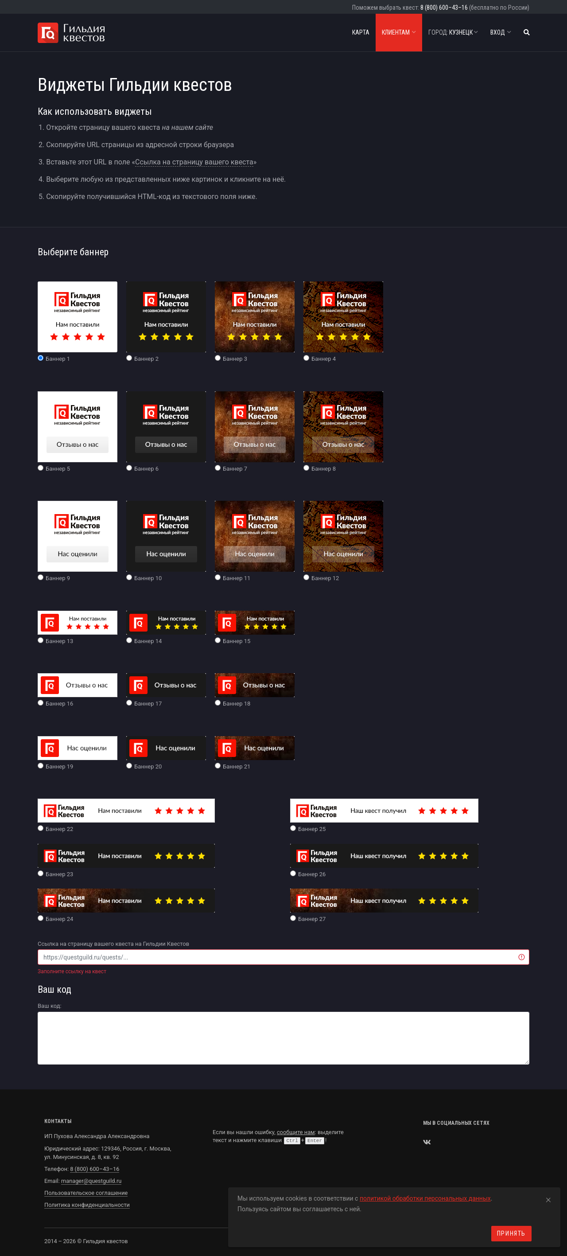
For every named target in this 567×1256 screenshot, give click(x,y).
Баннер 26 (384, 861)
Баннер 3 (255, 321)
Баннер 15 (255, 627)
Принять (511, 1233)
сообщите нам (296, 1132)
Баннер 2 (166, 321)
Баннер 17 (166, 690)
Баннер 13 (77, 627)
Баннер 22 (126, 815)
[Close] (548, 1198)
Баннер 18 (255, 690)
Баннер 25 (384, 815)
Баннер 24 (126, 905)
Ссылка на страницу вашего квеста (194, 162)
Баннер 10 (166, 541)
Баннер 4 (343, 321)
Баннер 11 (255, 541)
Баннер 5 (77, 431)
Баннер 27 (384, 905)
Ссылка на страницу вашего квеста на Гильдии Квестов (113, 943)
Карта (360, 32)
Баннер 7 (255, 431)
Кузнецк (453, 32)
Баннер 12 (343, 541)
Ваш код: (50, 1005)
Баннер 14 (166, 627)
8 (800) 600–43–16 (444, 7)
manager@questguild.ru (91, 1181)
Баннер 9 (77, 541)
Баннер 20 (166, 753)
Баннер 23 (126, 861)
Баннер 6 (166, 431)
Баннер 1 (77, 321)
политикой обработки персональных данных (425, 1198)
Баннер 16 (77, 690)
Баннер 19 (77, 753)
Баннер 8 (343, 431)
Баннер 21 (255, 753)
